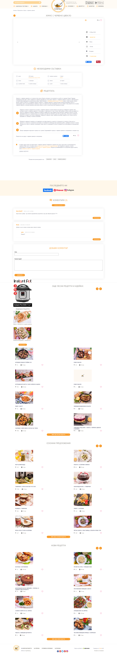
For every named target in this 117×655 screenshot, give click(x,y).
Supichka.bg (28, 650)
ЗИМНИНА (100, 6)
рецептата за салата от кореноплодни (48, 146)
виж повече (22, 344)
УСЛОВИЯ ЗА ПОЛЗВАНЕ (47, 648)
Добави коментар (59, 205)
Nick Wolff (19, 211)
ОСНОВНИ (70, 6)
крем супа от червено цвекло (43, 147)
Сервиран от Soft (98, 648)
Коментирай (97, 218)
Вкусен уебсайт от (82, 648)
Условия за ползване (99, 650)
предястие (92, 37)
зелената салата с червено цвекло (31, 148)
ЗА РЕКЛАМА (58, 648)
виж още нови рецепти (58, 639)
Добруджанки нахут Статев (34, 77)
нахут (55, 159)
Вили (17, 225)
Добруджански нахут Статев (55, 101)
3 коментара (93, 56)
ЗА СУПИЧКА (36, 648)
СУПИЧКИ (44, 6)
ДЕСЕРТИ (81, 6)
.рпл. (22, 232)
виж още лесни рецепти (58, 434)
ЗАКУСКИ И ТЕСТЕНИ (21, 6)
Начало (15, 10)
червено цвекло (62, 159)
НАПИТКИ (90, 6)
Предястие (20, 10)
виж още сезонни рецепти (58, 536)
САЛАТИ (34, 6)
